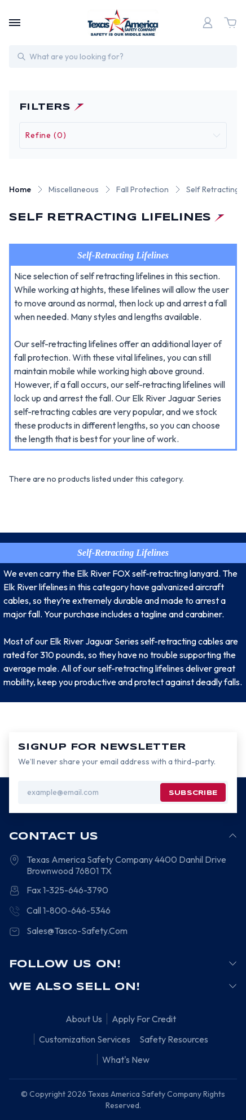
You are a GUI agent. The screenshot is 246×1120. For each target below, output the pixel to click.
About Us (83, 1018)
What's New (126, 1059)
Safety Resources (173, 1039)
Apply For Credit (144, 1018)
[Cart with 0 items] (230, 22)
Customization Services (84, 1039)
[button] (123, 135)
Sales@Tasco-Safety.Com (77, 930)
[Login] (207, 22)
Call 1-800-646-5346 (69, 910)
